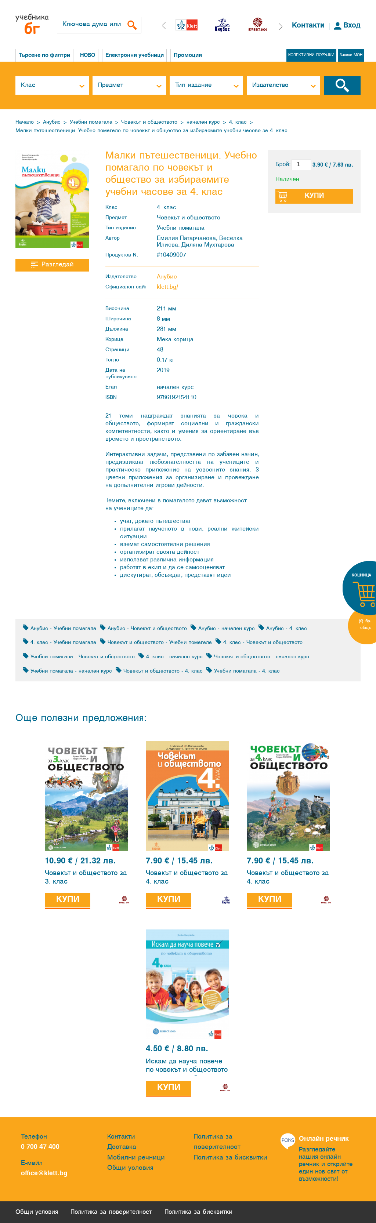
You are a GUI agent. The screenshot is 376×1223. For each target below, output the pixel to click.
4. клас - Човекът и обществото (259, 642)
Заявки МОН (351, 55)
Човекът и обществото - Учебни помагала (156, 642)
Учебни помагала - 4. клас (243, 670)
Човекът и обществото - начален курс (257, 656)
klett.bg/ (167, 287)
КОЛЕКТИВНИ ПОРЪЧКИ (311, 55)
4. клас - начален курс (170, 656)
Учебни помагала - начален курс (67, 670)
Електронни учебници (136, 55)
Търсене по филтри (44, 55)
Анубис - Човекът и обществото (143, 628)
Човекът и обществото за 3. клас (86, 878)
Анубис (52, 122)
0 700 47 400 (42, 1147)
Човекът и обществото (149, 122)
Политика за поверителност (217, 1142)
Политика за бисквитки (230, 1158)
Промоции (191, 55)
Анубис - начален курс (223, 628)
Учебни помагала (91, 122)
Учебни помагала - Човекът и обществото (79, 656)
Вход (352, 25)
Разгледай (52, 265)
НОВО (88, 55)
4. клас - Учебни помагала (59, 642)
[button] (280, 27)
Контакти (308, 25)
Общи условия (130, 1168)
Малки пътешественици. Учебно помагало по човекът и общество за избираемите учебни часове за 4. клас (151, 130)
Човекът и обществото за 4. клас (187, 878)
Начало (24, 122)
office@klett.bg (44, 1174)
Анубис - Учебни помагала (59, 628)
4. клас (238, 122)
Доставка (121, 1147)
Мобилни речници (136, 1158)
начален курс (203, 122)
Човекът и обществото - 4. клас (159, 670)
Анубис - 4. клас (282, 628)
